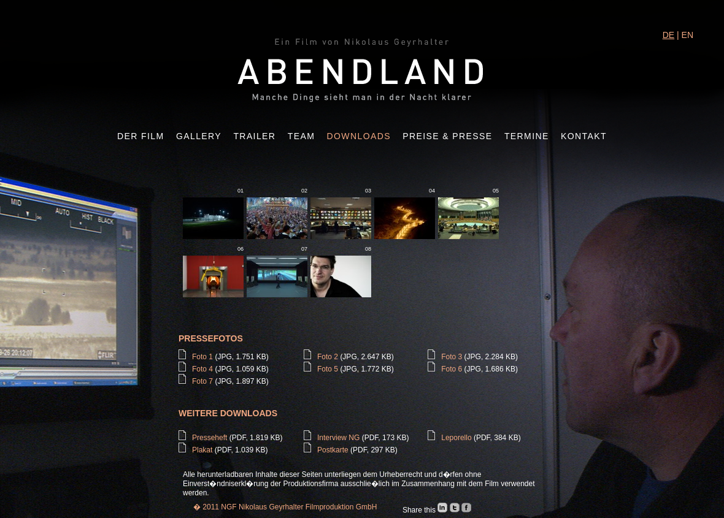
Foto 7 (202, 381)
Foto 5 (327, 369)
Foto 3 (451, 356)
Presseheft (209, 437)
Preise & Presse (447, 136)
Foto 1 (202, 356)
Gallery (198, 136)
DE (668, 35)
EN (687, 35)
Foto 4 (202, 369)
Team (301, 136)
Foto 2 (327, 356)
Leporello (456, 437)
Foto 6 (451, 369)
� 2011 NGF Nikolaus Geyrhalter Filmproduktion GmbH (285, 507)
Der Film (140, 136)
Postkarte (333, 450)
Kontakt (584, 136)
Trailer (254, 136)
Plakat (202, 450)
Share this (419, 510)
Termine (526, 136)
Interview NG (338, 437)
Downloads (359, 136)
